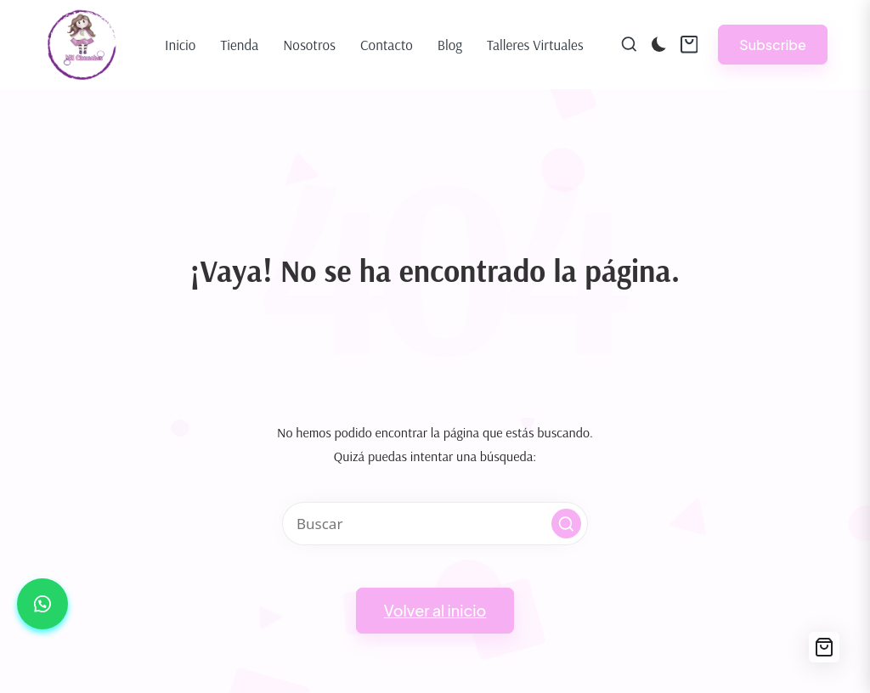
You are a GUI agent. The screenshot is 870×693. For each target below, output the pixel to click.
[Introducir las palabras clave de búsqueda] (435, 523)
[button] (773, 45)
